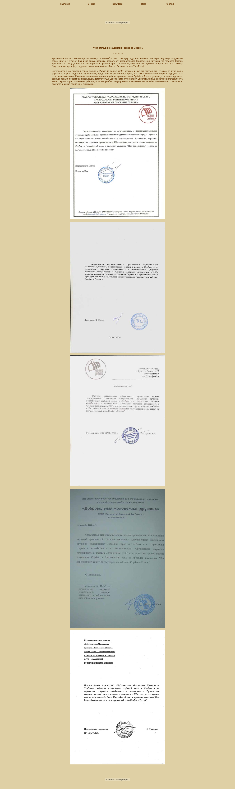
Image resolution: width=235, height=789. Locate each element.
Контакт (170, 4)
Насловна (65, 4)
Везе (143, 4)
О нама (91, 4)
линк (100, 66)
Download (117, 4)
